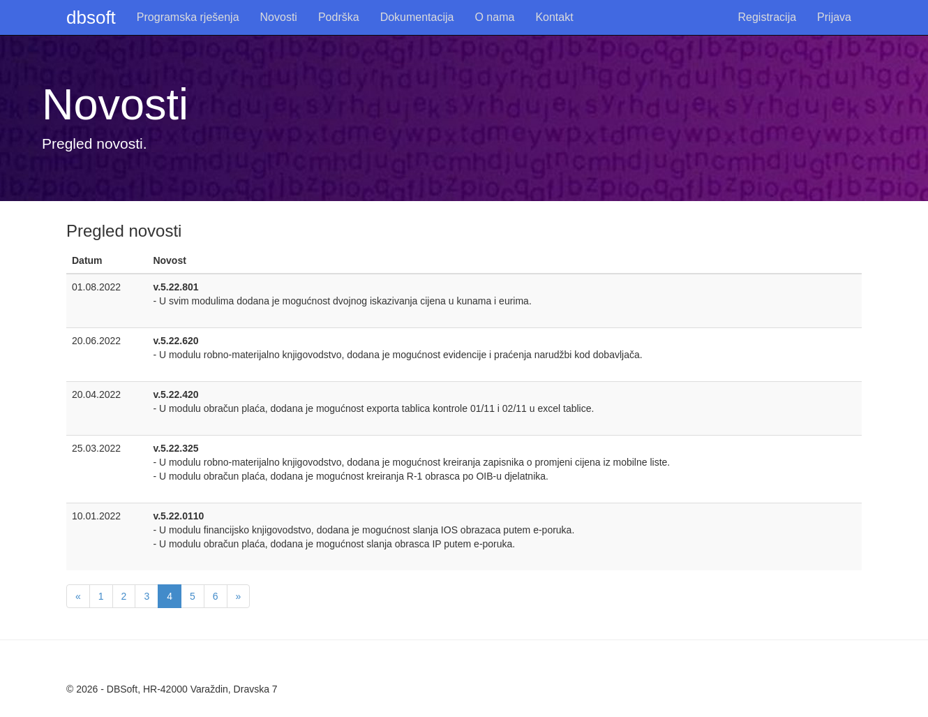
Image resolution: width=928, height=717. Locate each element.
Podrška (338, 17)
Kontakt (554, 17)
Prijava (834, 17)
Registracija (767, 17)
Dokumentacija (417, 17)
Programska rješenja (188, 17)
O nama (494, 17)
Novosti (278, 17)
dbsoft (91, 17)
